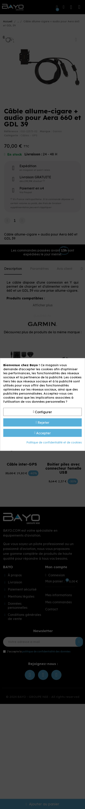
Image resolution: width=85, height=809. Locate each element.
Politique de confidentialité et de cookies (54, 442)
